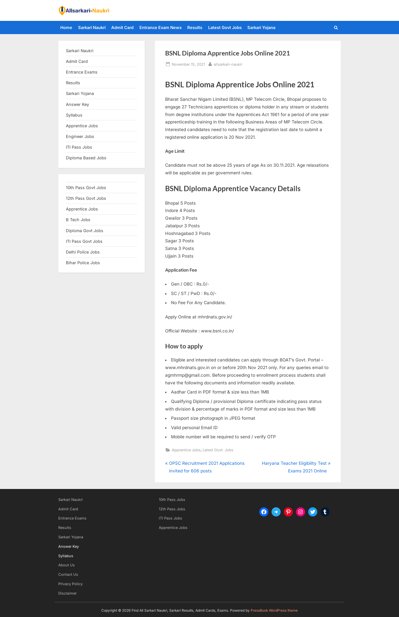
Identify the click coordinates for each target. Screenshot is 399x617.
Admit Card (122, 27)
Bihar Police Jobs (83, 262)
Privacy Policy (70, 584)
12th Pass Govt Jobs (86, 198)
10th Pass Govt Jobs (86, 187)
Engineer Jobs (80, 136)
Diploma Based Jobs (86, 157)
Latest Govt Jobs (225, 27)
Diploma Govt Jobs (84, 230)
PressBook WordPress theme (274, 610)
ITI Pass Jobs (79, 147)
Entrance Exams (72, 518)
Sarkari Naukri (92, 27)
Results (194, 27)
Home (66, 27)
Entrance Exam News (160, 27)
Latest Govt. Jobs (218, 450)
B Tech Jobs (78, 219)
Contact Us (68, 574)
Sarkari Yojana (261, 27)
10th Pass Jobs (172, 499)
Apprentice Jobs (186, 450)
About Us (66, 565)
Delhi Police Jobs (83, 252)
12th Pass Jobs (172, 509)
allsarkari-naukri (228, 63)
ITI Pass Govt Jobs (84, 241)
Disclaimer (67, 593)
